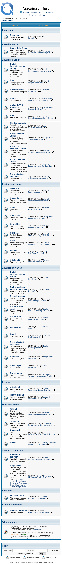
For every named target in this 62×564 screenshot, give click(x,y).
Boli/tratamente (17, 90)
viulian (23, 485)
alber (21, 479)
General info (15, 188)
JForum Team (32, 562)
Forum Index (7, 21)
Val (44, 36)
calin (44, 126)
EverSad (46, 225)
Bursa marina (16, 373)
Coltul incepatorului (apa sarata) (18, 274)
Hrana (13, 98)
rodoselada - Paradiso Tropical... (39, 53)
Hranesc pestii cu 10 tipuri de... (39, 100)
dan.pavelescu (48, 51)
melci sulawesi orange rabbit (38, 178)
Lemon (45, 326)
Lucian (45, 458)
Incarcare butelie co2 (35, 109)
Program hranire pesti (35, 83)
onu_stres (46, 299)
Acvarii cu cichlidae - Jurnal (18, 147)
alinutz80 (46, 81)
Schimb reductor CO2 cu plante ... (40, 425)
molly (30, 328)
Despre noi (15, 35)
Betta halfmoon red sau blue (38, 201)
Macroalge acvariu (34, 348)
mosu (25, 483)
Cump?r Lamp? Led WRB (37, 301)
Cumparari (15, 430)
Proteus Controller (18, 511)
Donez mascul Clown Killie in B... (39, 244)
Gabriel (13, 485)
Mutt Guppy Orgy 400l (36, 253)
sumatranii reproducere (36, 227)
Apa (12, 115)
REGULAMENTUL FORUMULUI (39, 477)
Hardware (14, 357)
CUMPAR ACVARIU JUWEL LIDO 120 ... (42, 435)
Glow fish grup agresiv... (36, 218)
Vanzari (13, 409)
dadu (45, 251)
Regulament (15, 466)
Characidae (15, 215)
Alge (12, 80)
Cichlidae (14, 233)
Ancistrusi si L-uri (34, 209)
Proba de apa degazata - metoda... (40, 118)
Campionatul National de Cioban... (40, 390)
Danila (45, 309)
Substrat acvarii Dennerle (37, 498)
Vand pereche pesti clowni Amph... (40, 376)
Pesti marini (15, 327)
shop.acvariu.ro (17, 496)
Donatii (13, 443)
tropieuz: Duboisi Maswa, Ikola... (39, 152)
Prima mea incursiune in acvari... (39, 71)
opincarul (46, 335)
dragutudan (47, 423)
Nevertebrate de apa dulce (17, 175)
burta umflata (32, 91)
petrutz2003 (47, 98)
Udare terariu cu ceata (36, 399)
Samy (45, 365)
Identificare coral (34, 337)
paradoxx (46, 289)
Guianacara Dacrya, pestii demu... (40, 236)
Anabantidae (16, 198)
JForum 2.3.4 (19, 562)
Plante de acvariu (18, 123)
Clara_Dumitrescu (49, 443)
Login (44, 15)
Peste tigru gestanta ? (36, 192)
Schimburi (15, 421)
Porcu (18, 481)
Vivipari (13, 250)
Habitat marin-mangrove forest (39, 311)
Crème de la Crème (18, 48)
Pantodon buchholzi (35, 262)
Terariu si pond (17, 395)
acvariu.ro (51, 12)
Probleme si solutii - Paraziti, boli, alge (18, 288)
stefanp (13, 481)
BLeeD (45, 497)
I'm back (31, 38)
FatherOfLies (36, 530)
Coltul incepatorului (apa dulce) (18, 66)
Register (34, 15)
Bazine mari (15, 317)
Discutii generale (17, 296)
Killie (12, 241)
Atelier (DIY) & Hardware (16, 106)
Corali (13, 334)
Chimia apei (15, 365)
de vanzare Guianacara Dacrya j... (40, 414)
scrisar (45, 388)
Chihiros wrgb (33, 358)
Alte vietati (15, 387)
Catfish (13, 208)
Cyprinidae (15, 224)
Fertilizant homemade (35, 128)
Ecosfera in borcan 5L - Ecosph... (40, 166)
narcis (45, 69)
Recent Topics (35, 12)
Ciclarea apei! (33, 367)
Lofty (17, 483)
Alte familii (15, 260)
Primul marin (32, 279)
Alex (20, 483)
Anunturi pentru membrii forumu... (40, 459)
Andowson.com (49, 562)
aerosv (45, 277)
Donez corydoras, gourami (37, 444)
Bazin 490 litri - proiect (36, 319)
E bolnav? (31, 291)
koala (18, 485)
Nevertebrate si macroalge (17, 343)
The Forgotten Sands (35, 139)
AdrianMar (46, 374)
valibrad (46, 243)
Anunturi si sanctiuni (15, 456)
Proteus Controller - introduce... (39, 512)
